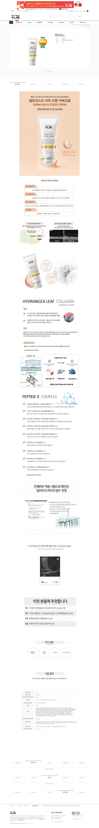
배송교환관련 (65, 84)
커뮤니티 (19, 11)
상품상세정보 (17, 84)
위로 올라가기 (81, 84)
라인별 (76, 25)
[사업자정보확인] (41, 818)
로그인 (68, 11)
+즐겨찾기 (12, 11)
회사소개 (11, 805)
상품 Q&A (49, 84)
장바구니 (85, 11)
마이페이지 (76, 11)
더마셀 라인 (81, 25)
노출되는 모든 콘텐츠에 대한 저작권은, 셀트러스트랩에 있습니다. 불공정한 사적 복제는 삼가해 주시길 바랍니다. (62, 805)
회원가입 (71, 11)
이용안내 (26, 805)
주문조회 (81, 11)
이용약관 (18, 805)
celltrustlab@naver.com (21, 818)
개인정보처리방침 (35, 805)
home (73, 25)
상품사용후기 (33, 84)
